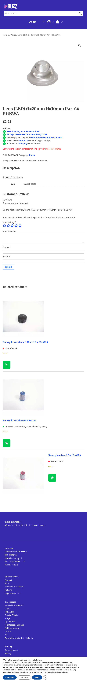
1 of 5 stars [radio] (4, 225)
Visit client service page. (34, 525)
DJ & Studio (10, 621)
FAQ (7, 583)
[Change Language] (36, 21)
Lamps (8, 631)
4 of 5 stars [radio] (16, 225)
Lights (7, 608)
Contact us (24, 140)
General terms (11, 650)
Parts (13, 34)
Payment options (12, 593)
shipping (23, 143)
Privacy (8, 653)
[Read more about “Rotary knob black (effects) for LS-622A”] (6, 365)
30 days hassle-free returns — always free (27, 134)
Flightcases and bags (14, 625)
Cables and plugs (12, 628)
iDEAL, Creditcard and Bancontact (46, 137)
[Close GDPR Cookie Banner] (45, 677)
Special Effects (11, 615)
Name (7, 247)
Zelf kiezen (24, 677)
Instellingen (36, 660)
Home (6, 34)
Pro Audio (9, 611)
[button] (79, 45)
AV (6, 634)
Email (6, 256)
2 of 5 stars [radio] (8, 225)
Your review (9, 231)
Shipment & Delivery (14, 586)
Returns (8, 590)
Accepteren (9, 677)
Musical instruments (14, 605)
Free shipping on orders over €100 (23, 131)
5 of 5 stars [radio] (20, 225)
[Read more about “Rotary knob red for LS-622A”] (52, 478)
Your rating (9, 222)
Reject (37, 677)
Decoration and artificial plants (19, 638)
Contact (8, 580)
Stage (7, 618)
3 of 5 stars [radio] (12, 225)
